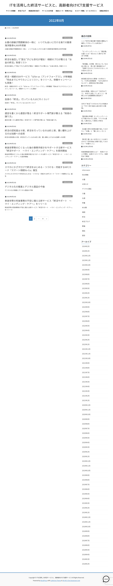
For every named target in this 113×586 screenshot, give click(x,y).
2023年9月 (86, 270)
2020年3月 (86, 447)
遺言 (83, 235)
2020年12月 (86, 405)
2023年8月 (86, 274)
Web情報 (85, 175)
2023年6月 (86, 284)
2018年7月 (86, 540)
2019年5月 (86, 494)
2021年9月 (86, 363)
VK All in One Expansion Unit (71, 580)
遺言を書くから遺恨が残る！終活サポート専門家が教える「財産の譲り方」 (38, 115)
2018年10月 (86, 526)
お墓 (83, 179)
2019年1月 (86, 512)
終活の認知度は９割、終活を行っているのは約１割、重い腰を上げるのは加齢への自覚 (38, 132)
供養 (83, 203)
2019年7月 (86, 484)
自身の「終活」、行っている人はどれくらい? (27, 99)
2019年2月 (86, 508)
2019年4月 (86, 498)
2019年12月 (86, 461)
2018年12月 (86, 517)
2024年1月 (86, 251)
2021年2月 (86, 396)
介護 (83, 193)
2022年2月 (86, 340)
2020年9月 (86, 419)
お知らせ (85, 184)
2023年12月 (86, 256)
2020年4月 (86, 442)
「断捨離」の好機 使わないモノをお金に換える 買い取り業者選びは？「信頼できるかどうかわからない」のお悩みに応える (94, 67)
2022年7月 (86, 316)
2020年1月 (86, 456)
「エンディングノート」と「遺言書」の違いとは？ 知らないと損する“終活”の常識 (94, 53)
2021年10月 (86, 358)
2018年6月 (86, 545)
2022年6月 (86, 321)
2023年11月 (86, 260)
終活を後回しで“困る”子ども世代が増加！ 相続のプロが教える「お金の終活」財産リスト (38, 61)
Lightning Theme (55, 580)
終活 (83, 217)
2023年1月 (86, 298)
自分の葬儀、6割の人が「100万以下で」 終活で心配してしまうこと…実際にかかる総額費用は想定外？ (94, 93)
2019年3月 (86, 503)
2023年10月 (86, 265)
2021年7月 (86, 372)
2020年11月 (86, 410)
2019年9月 (86, 475)
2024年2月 (86, 246)
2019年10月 (86, 470)
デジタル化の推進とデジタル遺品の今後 (25, 186)
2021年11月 (86, 354)
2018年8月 (86, 536)
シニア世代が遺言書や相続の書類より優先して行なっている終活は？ (94, 42)
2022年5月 (86, 326)
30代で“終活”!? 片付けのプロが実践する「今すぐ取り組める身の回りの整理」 (94, 106)
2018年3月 (86, 559)
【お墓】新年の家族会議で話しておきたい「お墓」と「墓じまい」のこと (94, 130)
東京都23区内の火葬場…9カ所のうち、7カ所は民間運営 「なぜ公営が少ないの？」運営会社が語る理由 (94, 81)
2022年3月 (86, 335)
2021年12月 (86, 349)
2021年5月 (86, 382)
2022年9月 (86, 307)
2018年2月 (86, 564)
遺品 (83, 231)
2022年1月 (86, 344)
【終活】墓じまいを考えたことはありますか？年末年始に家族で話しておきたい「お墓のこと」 (94, 141)
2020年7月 (86, 428)
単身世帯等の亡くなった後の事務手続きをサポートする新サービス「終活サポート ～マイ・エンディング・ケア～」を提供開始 (38, 149)
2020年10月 (86, 414)
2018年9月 (86, 531)
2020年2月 (86, 452)
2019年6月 (86, 489)
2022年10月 (86, 302)
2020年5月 (86, 438)
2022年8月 (86, 312)
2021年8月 (86, 368)
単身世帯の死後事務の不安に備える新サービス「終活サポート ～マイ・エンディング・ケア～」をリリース (38, 202)
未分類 (84, 207)
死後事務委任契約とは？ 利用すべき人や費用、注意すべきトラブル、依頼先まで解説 (94, 154)
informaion (67, 38)
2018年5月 (86, 550)
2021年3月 (86, 391)
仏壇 (83, 198)
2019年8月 (86, 480)
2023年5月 (86, 288)
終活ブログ (86, 221)
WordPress (44, 580)
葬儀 (83, 226)
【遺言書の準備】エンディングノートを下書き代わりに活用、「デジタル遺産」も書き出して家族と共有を (94, 118)
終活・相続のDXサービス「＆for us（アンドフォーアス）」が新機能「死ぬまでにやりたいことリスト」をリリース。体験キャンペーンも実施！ (38, 79)
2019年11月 (86, 466)
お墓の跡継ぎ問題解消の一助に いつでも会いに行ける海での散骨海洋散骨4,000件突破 (38, 44)
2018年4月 (86, 554)
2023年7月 (86, 279)
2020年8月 (86, 424)
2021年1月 (86, 400)
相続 (83, 212)
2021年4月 (86, 386)
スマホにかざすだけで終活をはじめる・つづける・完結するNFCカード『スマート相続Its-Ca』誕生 (38, 168)
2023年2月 (86, 293)
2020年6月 (86, 433)
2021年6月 (86, 377)
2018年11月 (86, 522)
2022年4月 (86, 330)
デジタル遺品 (86, 189)
